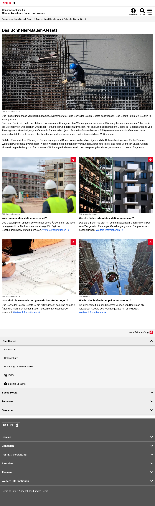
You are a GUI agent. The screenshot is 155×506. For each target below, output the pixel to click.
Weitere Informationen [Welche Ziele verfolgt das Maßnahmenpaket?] (108, 230)
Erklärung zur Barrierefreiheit (19, 366)
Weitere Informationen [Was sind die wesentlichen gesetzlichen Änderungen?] (25, 312)
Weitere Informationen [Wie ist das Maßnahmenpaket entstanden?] (91, 312)
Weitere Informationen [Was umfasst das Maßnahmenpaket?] (54, 230)
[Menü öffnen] (149, 12)
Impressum (10, 349)
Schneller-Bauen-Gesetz (75, 19)
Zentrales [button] (7, 401)
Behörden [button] (8, 445)
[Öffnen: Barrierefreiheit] (133, 12)
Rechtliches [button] (9, 341)
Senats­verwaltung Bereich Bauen (17, 19)
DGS (9, 375)
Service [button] (6, 437)
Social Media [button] (9, 392)
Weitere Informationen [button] (15, 481)
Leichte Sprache (15, 384)
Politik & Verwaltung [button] (14, 454)
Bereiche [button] (7, 410)
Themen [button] (7, 472)
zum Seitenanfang (139, 332)
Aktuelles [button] (7, 463)
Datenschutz (11, 358)
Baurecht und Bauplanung (48, 19)
